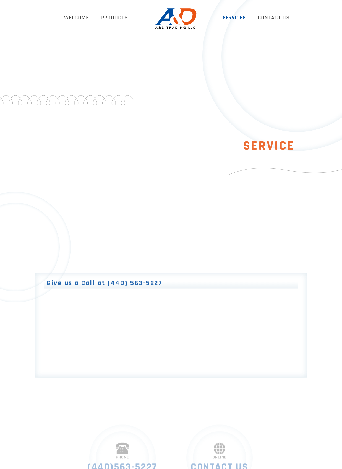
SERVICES (234, 17)
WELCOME (76, 17)
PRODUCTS (114, 17)
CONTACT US (274, 17)
